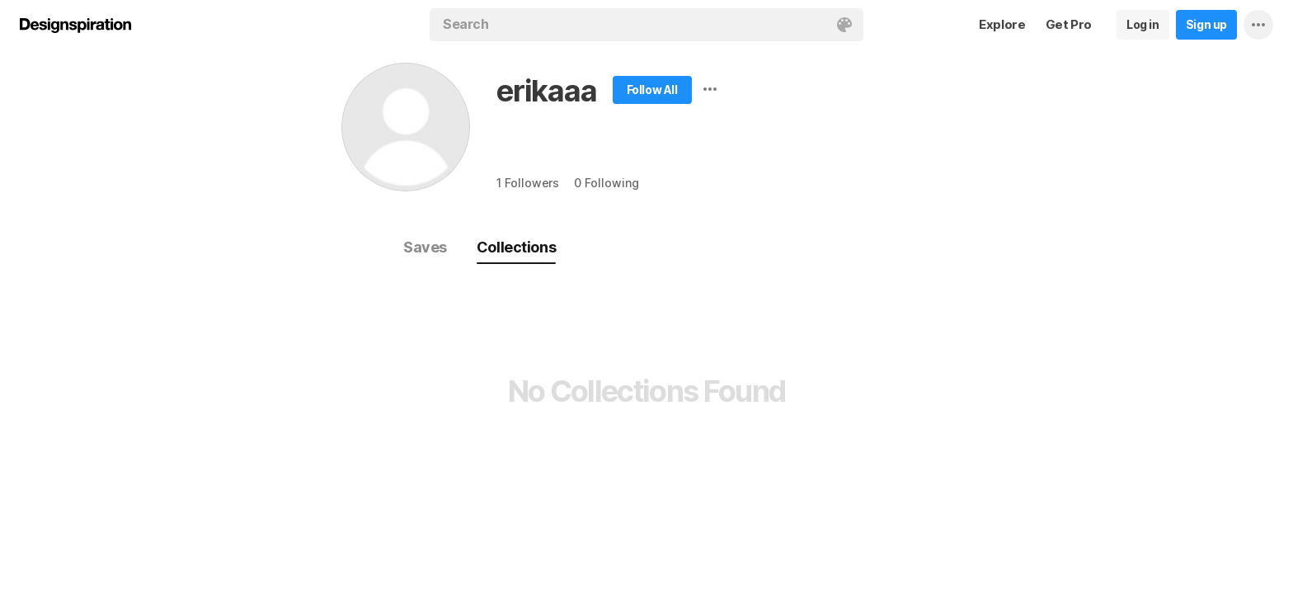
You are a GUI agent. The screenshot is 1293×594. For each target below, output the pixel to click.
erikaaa (546, 91)
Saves (425, 247)
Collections (516, 247)
